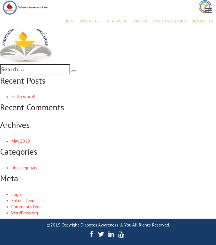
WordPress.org (24, 213)
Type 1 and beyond (169, 21)
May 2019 (20, 141)
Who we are (90, 21)
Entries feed (22, 200)
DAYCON (140, 21)
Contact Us (202, 21)
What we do (117, 21)
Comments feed (26, 206)
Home (69, 21)
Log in (16, 194)
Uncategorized (25, 167)
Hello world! (23, 96)
